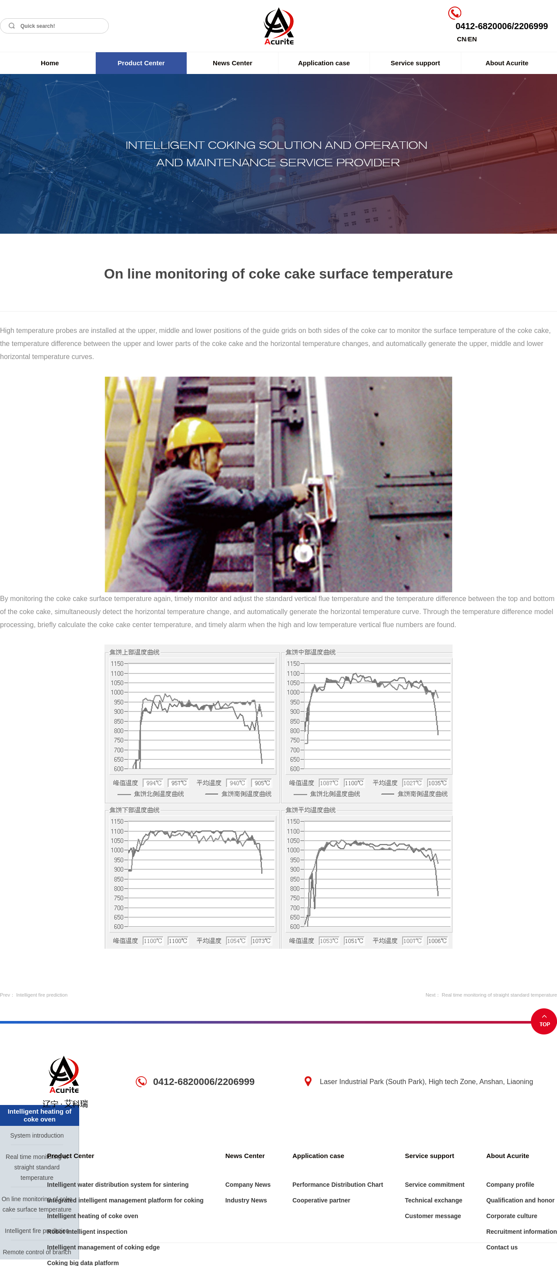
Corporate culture (511, 1215)
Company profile (510, 1184)
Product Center (140, 63)
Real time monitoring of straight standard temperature (499, 994)
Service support (415, 63)
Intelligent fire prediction (41, 994)
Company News (248, 1184)
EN (472, 39)
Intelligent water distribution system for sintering (117, 1184)
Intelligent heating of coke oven (92, 1215)
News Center (232, 63)
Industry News (246, 1200)
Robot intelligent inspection (87, 1231)
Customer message (433, 1215)
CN (461, 39)
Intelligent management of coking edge (103, 1247)
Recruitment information (521, 1231)
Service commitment (434, 1184)
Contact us (501, 1247)
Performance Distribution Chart (337, 1184)
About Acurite (507, 63)
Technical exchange (433, 1200)
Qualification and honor (520, 1200)
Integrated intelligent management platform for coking (125, 1200)
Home (50, 63)
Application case (324, 63)
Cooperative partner (321, 1200)
